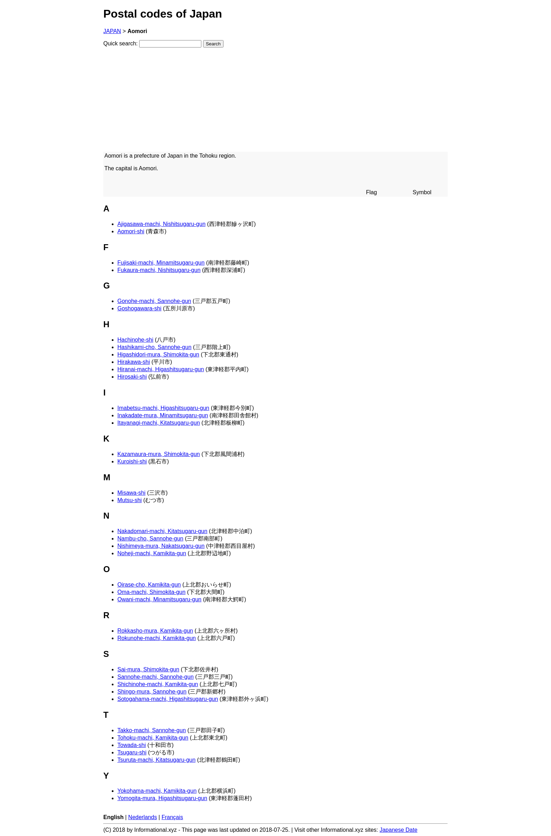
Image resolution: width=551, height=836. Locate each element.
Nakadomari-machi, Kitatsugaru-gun (162, 531)
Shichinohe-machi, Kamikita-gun (157, 684)
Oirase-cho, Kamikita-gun (149, 585)
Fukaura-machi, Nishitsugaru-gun (159, 270)
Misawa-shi (131, 493)
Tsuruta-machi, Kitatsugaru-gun (156, 760)
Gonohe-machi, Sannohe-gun (154, 301)
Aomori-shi (130, 231)
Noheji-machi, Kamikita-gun (151, 553)
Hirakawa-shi (133, 362)
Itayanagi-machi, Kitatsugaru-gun (158, 423)
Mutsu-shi (129, 500)
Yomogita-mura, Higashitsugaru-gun (162, 798)
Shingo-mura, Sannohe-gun (152, 692)
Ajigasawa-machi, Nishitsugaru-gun (161, 224)
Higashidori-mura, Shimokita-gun (158, 354)
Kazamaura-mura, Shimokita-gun (158, 454)
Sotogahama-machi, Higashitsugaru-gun (167, 699)
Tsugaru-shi (132, 752)
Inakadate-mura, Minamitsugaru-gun (162, 415)
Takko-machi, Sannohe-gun (151, 730)
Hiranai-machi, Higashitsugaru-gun (160, 369)
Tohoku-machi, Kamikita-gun (152, 738)
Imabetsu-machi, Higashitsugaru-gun (163, 408)
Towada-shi (131, 745)
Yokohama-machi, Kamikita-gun (156, 791)
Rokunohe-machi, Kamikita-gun (156, 638)
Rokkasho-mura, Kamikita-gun (155, 631)
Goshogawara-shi (139, 308)
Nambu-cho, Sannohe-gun (150, 539)
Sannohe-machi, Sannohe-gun (155, 677)
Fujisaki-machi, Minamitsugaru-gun (161, 263)
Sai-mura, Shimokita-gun (148, 669)
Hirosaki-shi (132, 377)
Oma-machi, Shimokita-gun (151, 592)
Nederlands (142, 817)
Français (172, 817)
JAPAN (112, 31)
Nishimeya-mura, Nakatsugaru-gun (161, 546)
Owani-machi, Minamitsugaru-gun (159, 599)
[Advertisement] (275, 102)
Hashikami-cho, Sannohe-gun (154, 347)
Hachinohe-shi (135, 340)
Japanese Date (398, 830)
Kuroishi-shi (132, 461)
